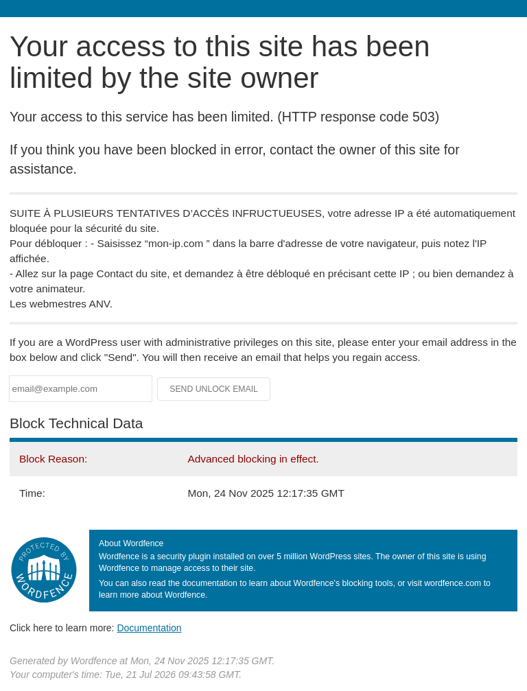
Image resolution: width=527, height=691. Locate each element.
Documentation (149, 627)
